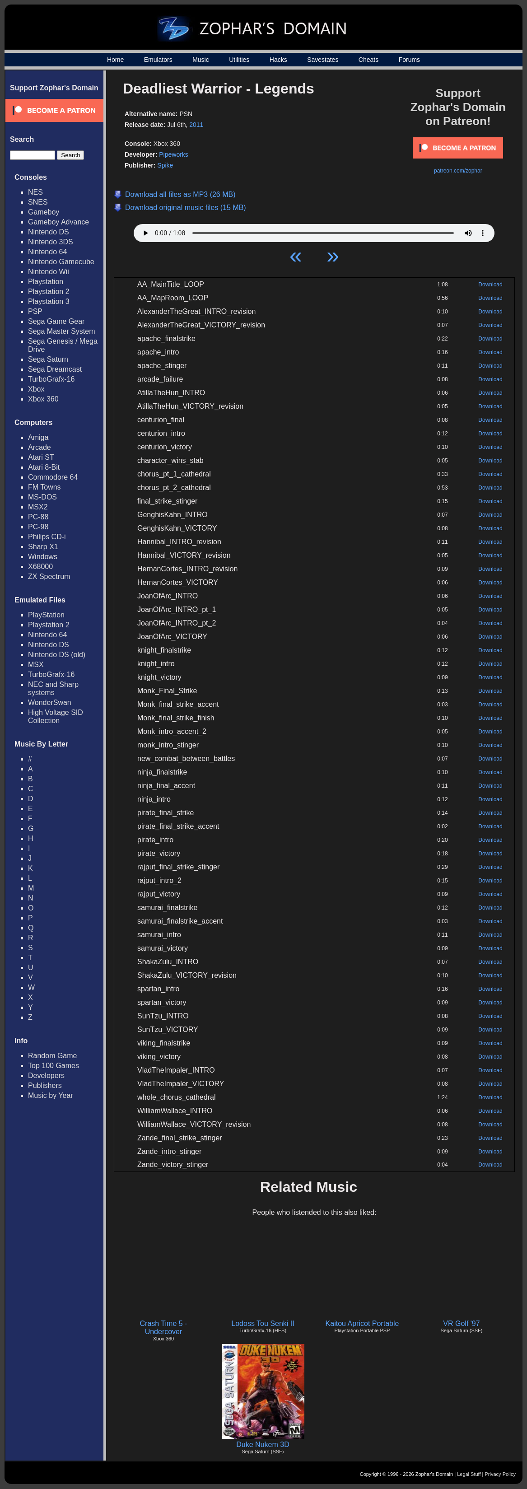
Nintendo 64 (47, 252)
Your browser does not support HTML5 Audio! (314, 230)
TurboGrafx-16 (51, 379)
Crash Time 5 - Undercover (163, 1327)
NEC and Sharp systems (53, 688)
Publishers (45, 1085)
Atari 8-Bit (44, 467)
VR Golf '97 (461, 1323)
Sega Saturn (48, 359)
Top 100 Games (53, 1065)
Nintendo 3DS (50, 242)
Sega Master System (61, 331)
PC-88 (38, 517)
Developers (46, 1075)
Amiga (38, 437)
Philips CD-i (47, 537)
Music (200, 59)
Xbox (36, 389)
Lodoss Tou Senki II (262, 1323)
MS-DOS (42, 497)
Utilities (239, 59)
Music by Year (50, 1095)
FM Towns (44, 487)
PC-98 (38, 527)
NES (35, 192)
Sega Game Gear (56, 321)
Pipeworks (173, 154)
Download (490, 284)
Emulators (158, 59)
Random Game (52, 1056)
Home (115, 59)
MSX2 (38, 507)
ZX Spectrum (49, 576)
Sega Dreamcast (55, 369)
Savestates (322, 59)
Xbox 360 (43, 399)
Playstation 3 (49, 301)
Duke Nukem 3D (262, 1444)
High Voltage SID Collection (55, 716)
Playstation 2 (49, 291)
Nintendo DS (48, 232)
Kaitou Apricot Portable (362, 1323)
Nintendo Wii (48, 271)
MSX (36, 664)
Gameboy (43, 212)
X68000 (40, 566)
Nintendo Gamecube (61, 262)
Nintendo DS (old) (56, 654)
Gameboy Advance (58, 222)
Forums (409, 59)
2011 (196, 124)
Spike (165, 165)
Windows (42, 556)
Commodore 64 (53, 477)
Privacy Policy (500, 1474)
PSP (35, 311)
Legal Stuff (468, 1474)
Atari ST (41, 457)
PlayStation (46, 615)
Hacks (278, 59)
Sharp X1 (43, 547)
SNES (38, 202)
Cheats (368, 59)
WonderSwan (49, 702)
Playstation (45, 281)
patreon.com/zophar (458, 171)
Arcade (39, 447)
